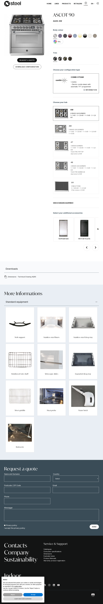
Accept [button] (33, 594)
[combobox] (76, 479)
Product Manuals (50, 558)
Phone (6, 497)
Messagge (8, 508)
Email (55, 485)
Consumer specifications (52, 551)
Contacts (15, 545)
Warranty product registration (54, 561)
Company (16, 552)
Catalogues (48, 549)
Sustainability (20, 559)
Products (66, 4)
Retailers (78, 4)
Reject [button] (13, 594)
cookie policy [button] (18, 586)
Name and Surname (12, 474)
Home (49, 4)
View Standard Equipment (63, 203)
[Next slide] (95, 247)
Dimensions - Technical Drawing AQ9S (22, 277)
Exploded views (49, 556)
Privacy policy (11, 525)
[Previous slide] (86, 247)
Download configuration (27, 67)
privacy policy (19, 528)
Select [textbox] (57, 479)
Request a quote (27, 60)
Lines (57, 4)
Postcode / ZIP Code (12, 485)
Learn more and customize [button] (22, 599)
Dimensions (48, 554)
